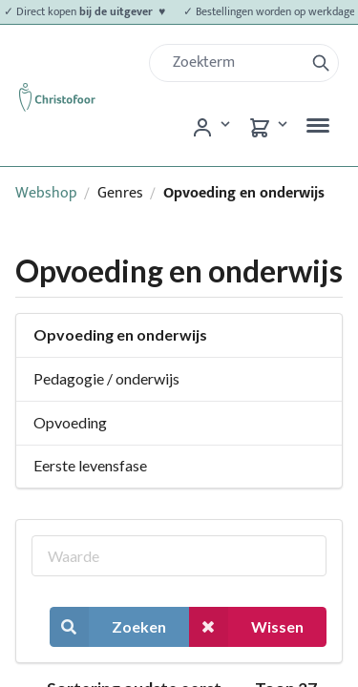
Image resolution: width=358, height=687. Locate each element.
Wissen (246, 626)
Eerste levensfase (90, 465)
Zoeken (108, 626)
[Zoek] (234, 63)
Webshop (46, 193)
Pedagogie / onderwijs (106, 378)
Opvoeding (70, 422)
